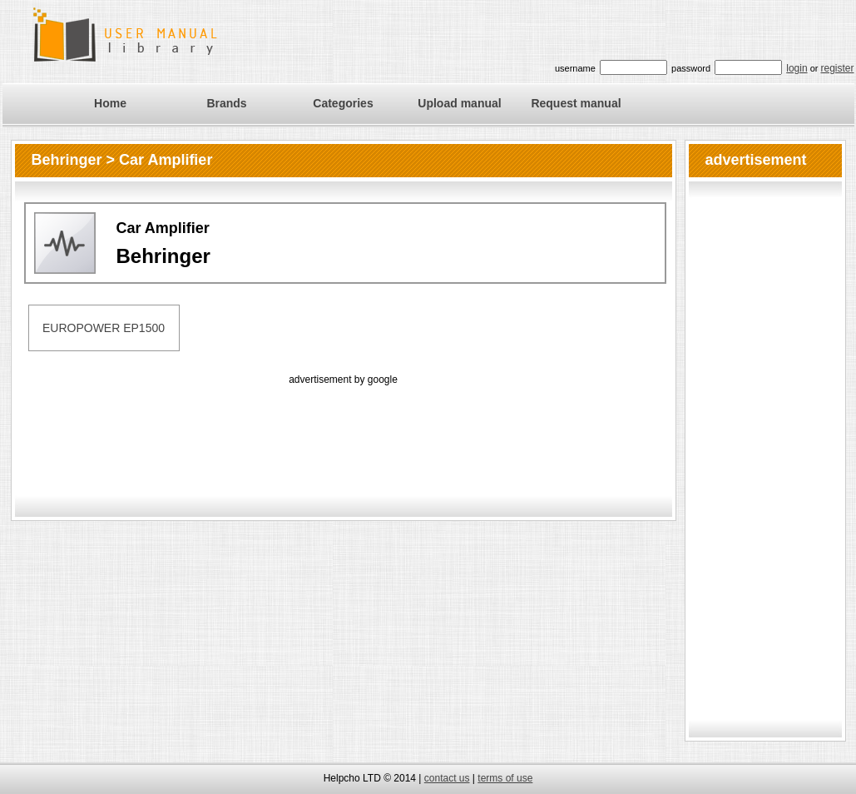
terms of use (504, 778)
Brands (226, 103)
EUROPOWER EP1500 (103, 328)
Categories (343, 103)
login (796, 68)
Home (110, 103)
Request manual (576, 103)
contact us (447, 778)
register (837, 68)
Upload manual (459, 103)
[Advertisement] (343, 426)
